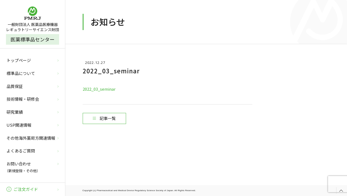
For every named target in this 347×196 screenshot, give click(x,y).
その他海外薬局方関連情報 (31, 138)
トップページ (19, 60)
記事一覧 (107, 118)
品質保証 (15, 86)
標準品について (21, 73)
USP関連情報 (19, 125)
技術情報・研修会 (23, 99)
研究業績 (15, 112)
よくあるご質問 (21, 150)
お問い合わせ (32, 167)
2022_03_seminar (99, 89)
